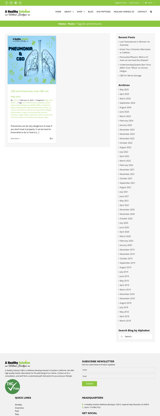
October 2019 (126, 258)
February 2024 (126, 120)
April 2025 (124, 94)
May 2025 (124, 89)
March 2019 (125, 289)
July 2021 (124, 191)
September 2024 (127, 103)
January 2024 (126, 125)
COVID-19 (46, 107)
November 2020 (127, 214)
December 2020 (127, 209)
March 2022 (125, 160)
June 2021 (124, 196)
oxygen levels (23, 115)
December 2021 (127, 169)
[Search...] (135, 336)
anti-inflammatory (29, 103)
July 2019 (124, 272)
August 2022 (125, 147)
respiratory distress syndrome (40, 115)
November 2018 (127, 298)
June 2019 (124, 276)
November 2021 (127, 174)
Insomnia (19, 408)
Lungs (24, 112)
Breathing (22, 105)
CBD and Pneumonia (34, 107)
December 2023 (127, 129)
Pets (17, 414)
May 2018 (124, 311)
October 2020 (126, 218)
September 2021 (127, 183)
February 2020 (126, 240)
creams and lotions (18, 110)
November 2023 (127, 134)
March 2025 (125, 98)
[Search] (121, 336)
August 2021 (125, 187)
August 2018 (125, 303)
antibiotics (41, 103)
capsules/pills (21, 107)
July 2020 (124, 223)
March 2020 (125, 236)
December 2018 (127, 294)
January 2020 (126, 245)
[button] (151, 11)
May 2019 (124, 280)
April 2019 (124, 285)
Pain (17, 411)
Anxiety (18, 404)
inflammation (16, 112)
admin (15, 100)
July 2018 (124, 307)
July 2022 (124, 151)
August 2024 (125, 107)
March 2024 (125, 116)
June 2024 (124, 111)
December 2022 (127, 138)
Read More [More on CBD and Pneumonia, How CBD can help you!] (15, 138)
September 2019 (127, 263)
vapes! (46, 117)
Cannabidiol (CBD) (33, 105)
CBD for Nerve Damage (130, 75)
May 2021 (124, 200)
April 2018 (124, 316)
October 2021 (126, 178)
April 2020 (124, 231)
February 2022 (126, 165)
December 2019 (127, 249)
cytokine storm (31, 110)
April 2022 (124, 156)
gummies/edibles (44, 110)
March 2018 (125, 320)
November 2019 (127, 254)
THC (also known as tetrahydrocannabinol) (27, 117)
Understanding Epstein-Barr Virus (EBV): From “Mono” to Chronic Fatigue (135, 67)
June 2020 (124, 227)
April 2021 (124, 205)
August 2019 (125, 267)
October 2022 (126, 142)
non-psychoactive (33, 112)
